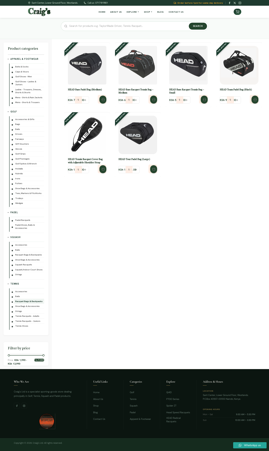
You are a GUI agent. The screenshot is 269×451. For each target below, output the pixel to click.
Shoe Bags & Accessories (27, 188)
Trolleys (19, 198)
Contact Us (99, 419)
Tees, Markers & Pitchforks (28, 193)
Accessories (21, 244)
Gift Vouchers (22, 143)
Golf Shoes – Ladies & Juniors (25, 83)
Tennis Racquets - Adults (27, 316)
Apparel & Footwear (24, 59)
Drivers (18, 133)
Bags (17, 124)
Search (198, 26)
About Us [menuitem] (116, 11)
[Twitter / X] (234, 3)
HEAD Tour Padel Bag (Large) (134, 159)
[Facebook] (229, 3)
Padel (14, 212)
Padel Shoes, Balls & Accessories (25, 226)
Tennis (14, 283)
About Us (98, 399)
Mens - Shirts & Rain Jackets (28, 97)
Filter (38, 360)
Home (96, 392)
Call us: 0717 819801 (97, 2)
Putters (18, 183)
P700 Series (172, 399)
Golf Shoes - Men (23, 76)
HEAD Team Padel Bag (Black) (236, 90)
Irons (17, 178)
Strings (18, 274)
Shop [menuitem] (148, 11)
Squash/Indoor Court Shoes (29, 269)
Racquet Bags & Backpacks (28, 254)
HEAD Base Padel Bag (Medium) (85, 90)
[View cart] (237, 12)
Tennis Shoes (21, 325)
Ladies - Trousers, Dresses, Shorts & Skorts (28, 91)
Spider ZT (171, 405)
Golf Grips (20, 153)
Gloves (18, 148)
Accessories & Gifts (24, 119)
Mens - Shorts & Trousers (27, 102)
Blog (95, 412)
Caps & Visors (22, 71)
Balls (17, 129)
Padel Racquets (22, 220)
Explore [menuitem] (133, 11)
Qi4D (169, 392)
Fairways (19, 139)
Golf (13, 111)
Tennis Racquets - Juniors (27, 321)
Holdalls (19, 168)
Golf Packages (22, 158)
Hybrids (19, 173)
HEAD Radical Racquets (173, 420)
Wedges (19, 203)
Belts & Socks (21, 66)
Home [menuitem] (102, 11)
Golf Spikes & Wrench (26, 163)
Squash (15, 237)
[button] (102, 99)
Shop (96, 405)
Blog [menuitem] (160, 11)
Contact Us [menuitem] (176, 11)
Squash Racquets (23, 264)
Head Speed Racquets (178, 412)
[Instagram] (240, 3)
